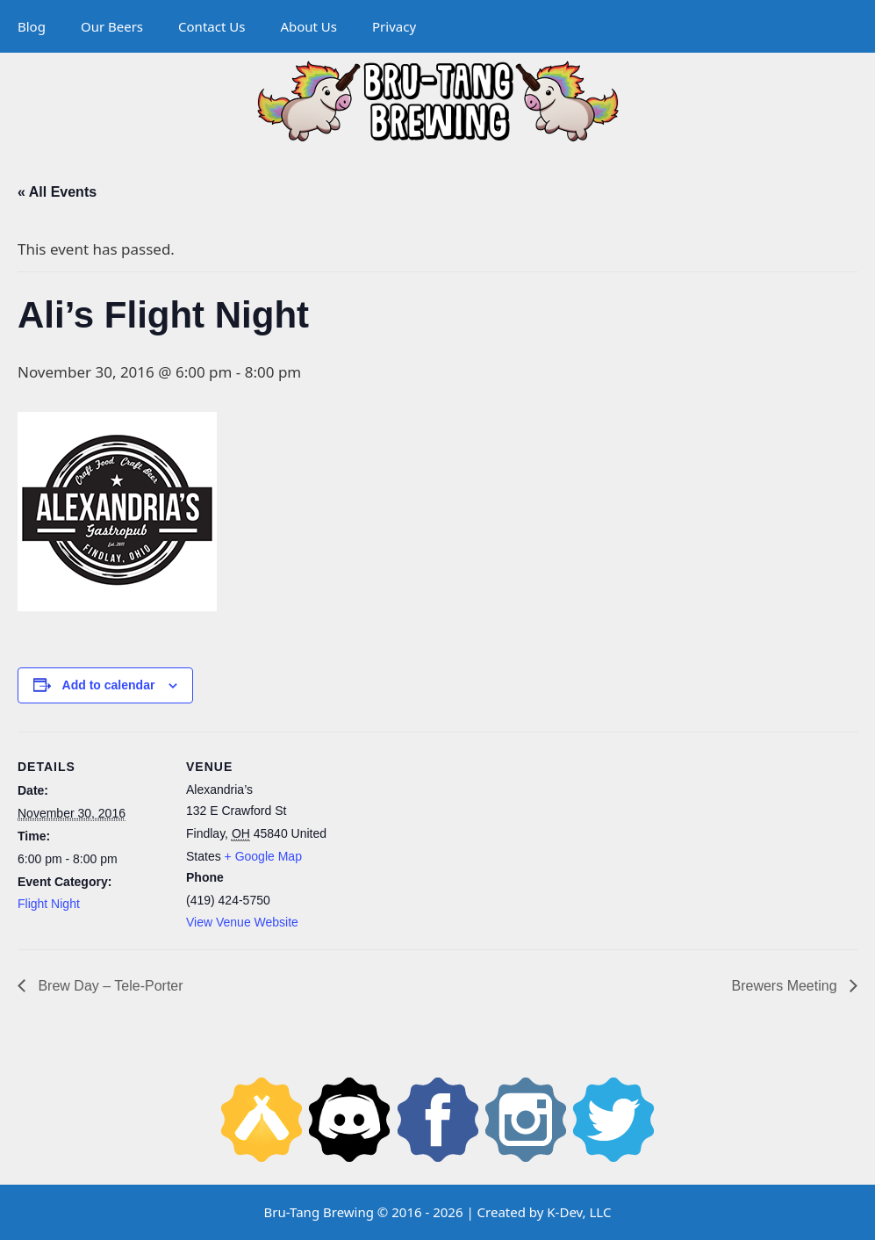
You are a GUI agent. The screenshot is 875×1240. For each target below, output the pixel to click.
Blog (32, 26)
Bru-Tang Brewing (319, 1212)
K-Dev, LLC (579, 1212)
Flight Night (49, 904)
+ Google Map (263, 856)
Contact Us (211, 26)
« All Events (57, 191)
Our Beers (112, 26)
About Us (308, 26)
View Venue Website (242, 922)
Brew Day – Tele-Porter (108, 985)
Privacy (394, 26)
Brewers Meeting (787, 985)
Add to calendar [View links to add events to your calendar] (108, 685)
